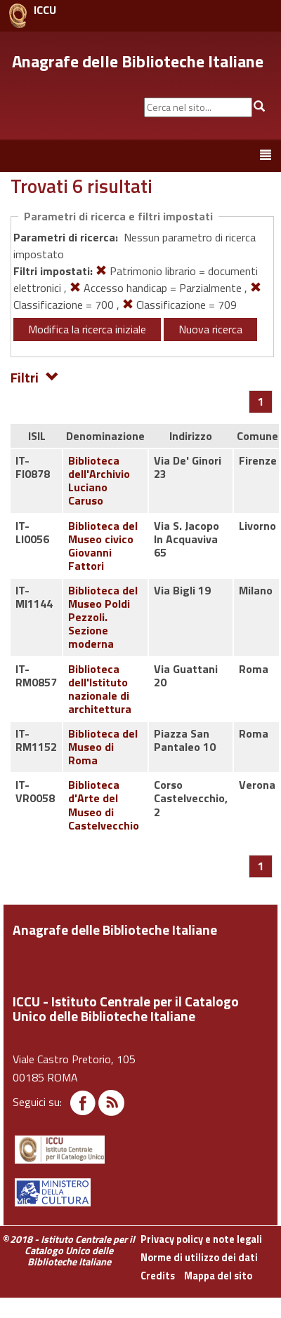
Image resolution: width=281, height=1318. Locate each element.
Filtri (35, 376)
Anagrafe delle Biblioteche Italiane (137, 61)
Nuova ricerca (210, 329)
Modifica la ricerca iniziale (87, 329)
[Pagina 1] (261, 401)
